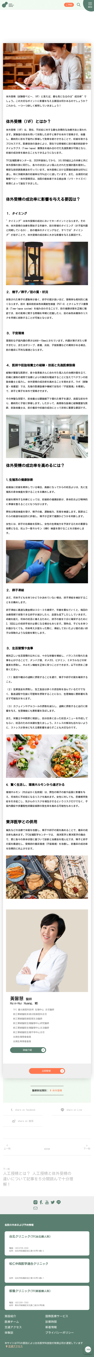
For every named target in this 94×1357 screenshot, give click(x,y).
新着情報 (51, 1327)
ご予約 (69, 5)
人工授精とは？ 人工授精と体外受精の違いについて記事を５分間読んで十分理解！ (38, 1178)
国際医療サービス (56, 1316)
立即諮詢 (87, 1349)
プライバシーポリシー (59, 1332)
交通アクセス (13, 1327)
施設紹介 (10, 1316)
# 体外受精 (56, 1090)
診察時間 (51, 1321)
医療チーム (12, 1321)
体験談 (9, 1332)
